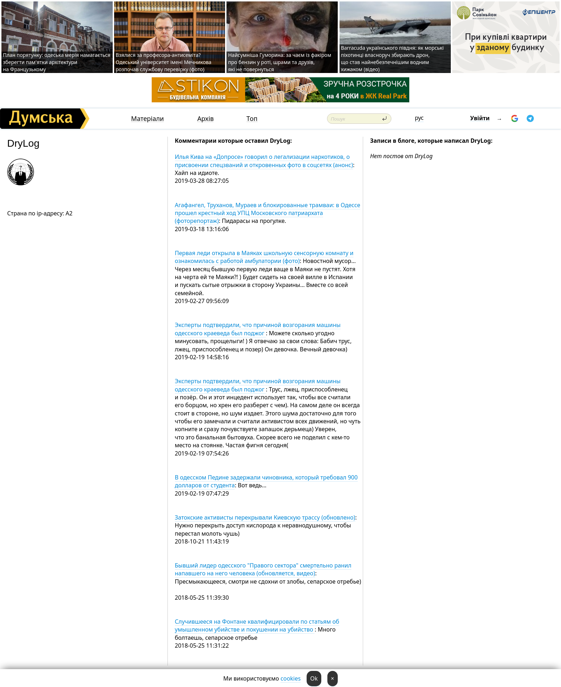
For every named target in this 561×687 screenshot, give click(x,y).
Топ (252, 118)
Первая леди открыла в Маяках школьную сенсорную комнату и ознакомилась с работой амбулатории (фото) (264, 257)
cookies (290, 678)
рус (419, 118)
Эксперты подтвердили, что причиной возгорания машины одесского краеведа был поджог (258, 329)
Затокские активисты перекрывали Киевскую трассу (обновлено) (265, 517)
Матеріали (147, 118)
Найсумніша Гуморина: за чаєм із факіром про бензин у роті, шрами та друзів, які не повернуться (279, 62)
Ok (314, 678)
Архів (205, 118)
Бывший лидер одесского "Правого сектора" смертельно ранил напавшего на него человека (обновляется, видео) (263, 569)
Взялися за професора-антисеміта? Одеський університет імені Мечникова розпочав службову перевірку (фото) (163, 62)
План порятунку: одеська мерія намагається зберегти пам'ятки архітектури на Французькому (56, 62)
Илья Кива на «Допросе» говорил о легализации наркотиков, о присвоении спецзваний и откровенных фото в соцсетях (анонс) (264, 161)
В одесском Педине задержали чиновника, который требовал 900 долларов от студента (266, 481)
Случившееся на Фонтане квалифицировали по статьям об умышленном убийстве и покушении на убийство (257, 625)
